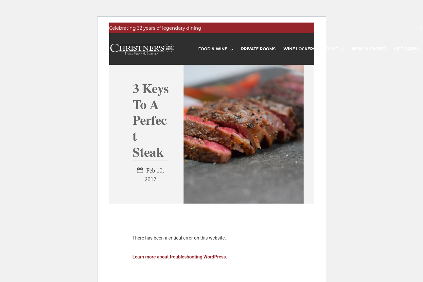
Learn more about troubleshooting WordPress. (179, 256)
